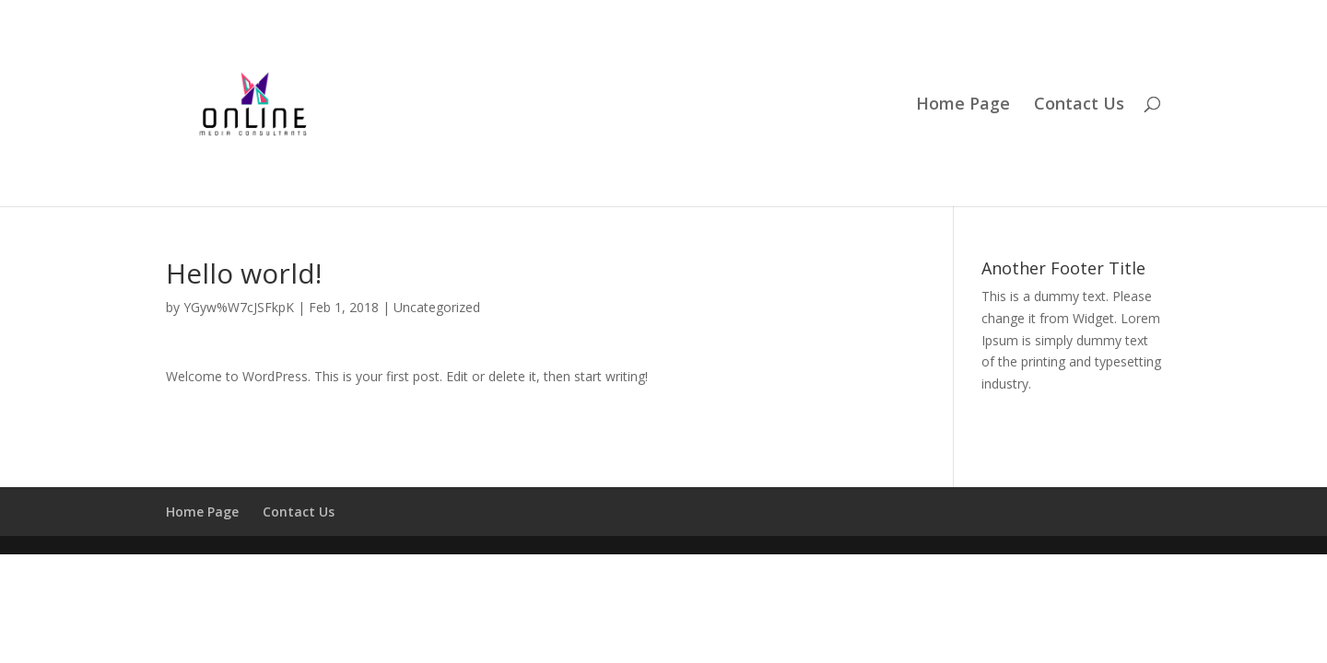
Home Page (963, 105)
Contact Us (1079, 105)
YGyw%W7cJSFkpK (238, 307)
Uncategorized (436, 307)
